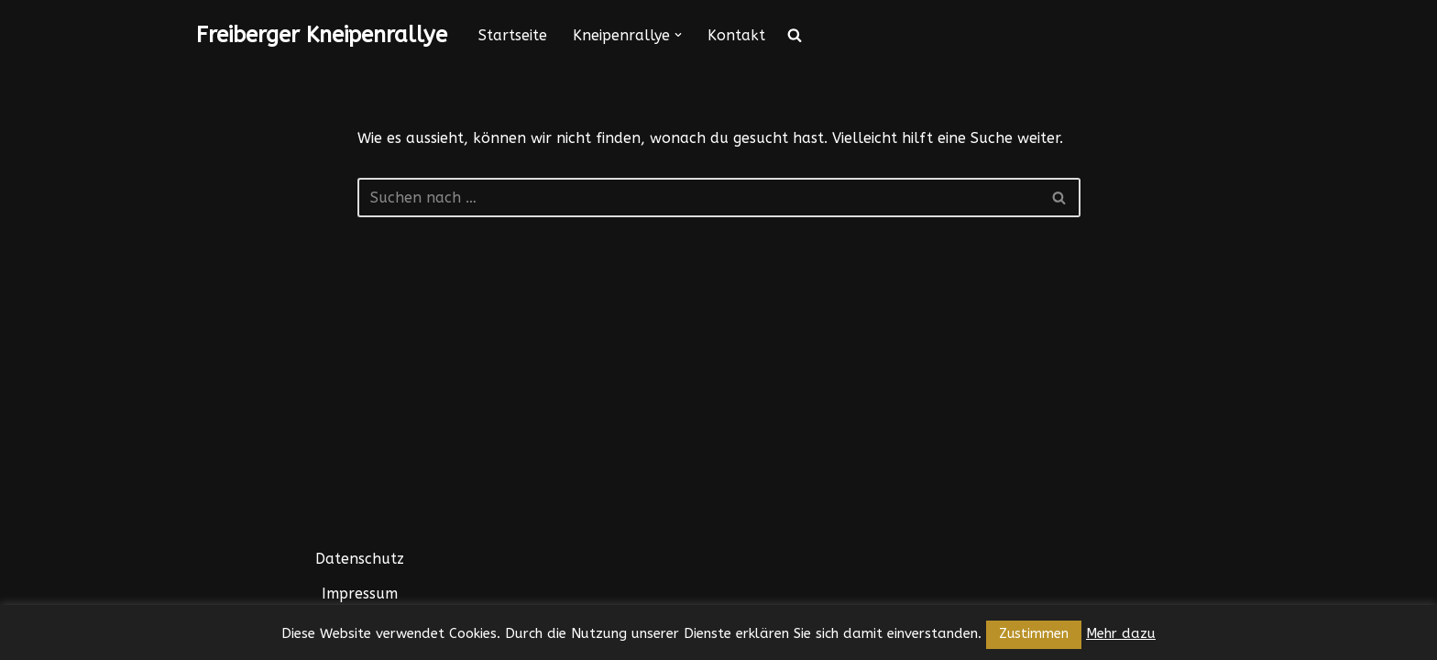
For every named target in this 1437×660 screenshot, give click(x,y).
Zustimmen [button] (1034, 634)
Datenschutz (359, 558)
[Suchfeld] (698, 197)
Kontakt (736, 35)
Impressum (360, 593)
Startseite (512, 35)
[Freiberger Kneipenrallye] (321, 35)
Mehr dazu (1121, 633)
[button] (678, 34)
